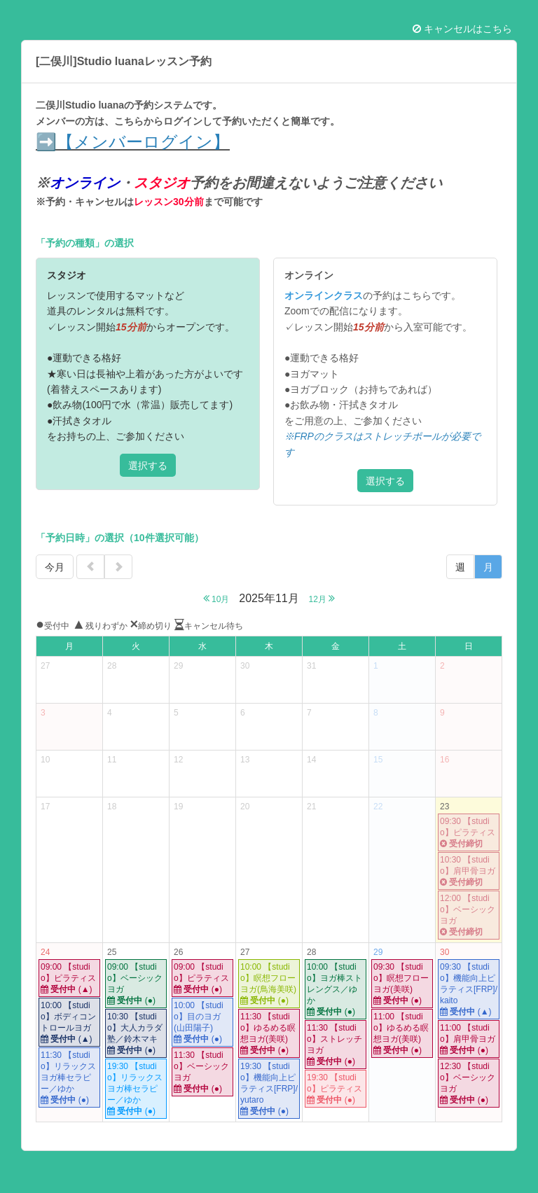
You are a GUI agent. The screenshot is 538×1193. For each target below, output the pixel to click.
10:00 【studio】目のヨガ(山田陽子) (202, 1022)
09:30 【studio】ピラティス (468, 832)
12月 (322, 598)
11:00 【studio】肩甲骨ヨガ (468, 1039)
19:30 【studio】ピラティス (335, 1089)
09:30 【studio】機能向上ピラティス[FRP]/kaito (468, 989)
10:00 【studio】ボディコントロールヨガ (69, 1022)
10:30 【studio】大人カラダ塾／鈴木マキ (136, 1034)
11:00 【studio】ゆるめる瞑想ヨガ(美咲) (402, 1034)
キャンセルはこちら (462, 28)
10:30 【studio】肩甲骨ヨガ (468, 871)
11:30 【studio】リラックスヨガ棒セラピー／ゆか (69, 1077)
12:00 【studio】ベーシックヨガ (468, 915)
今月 (54, 567)
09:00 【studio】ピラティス (69, 978)
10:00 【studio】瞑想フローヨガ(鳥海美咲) (269, 984)
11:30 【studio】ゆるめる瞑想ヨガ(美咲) (269, 1034)
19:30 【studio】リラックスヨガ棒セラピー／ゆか (136, 1089)
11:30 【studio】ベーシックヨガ (202, 1072)
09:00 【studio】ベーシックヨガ (136, 984)
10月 (216, 598)
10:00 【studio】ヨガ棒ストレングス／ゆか (335, 989)
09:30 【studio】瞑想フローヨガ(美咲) (402, 984)
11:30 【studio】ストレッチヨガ (335, 1045)
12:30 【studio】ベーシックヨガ (468, 1083)
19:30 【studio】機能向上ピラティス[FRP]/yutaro (269, 1089)
